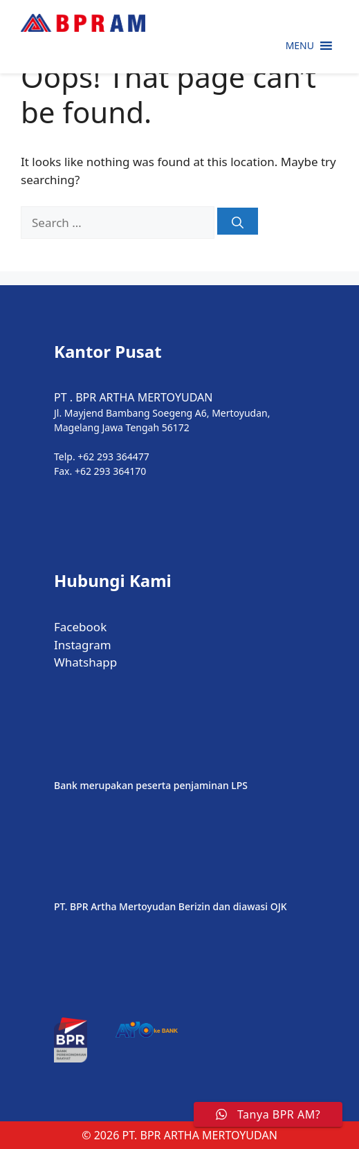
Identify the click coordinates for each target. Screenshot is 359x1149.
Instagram (82, 645)
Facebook (80, 627)
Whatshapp (85, 662)
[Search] (237, 221)
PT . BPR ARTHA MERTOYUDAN (133, 397)
